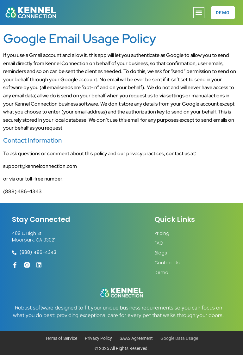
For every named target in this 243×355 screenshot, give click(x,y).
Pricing (161, 233)
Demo (161, 272)
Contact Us (167, 263)
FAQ (158, 243)
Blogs (160, 253)
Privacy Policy (98, 338)
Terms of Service (61, 338)
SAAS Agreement (136, 338)
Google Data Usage (179, 338)
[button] (198, 12)
